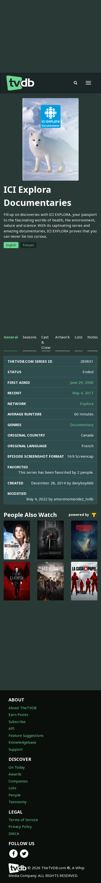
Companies (18, 781)
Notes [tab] (92, 337)
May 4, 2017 (82, 392)
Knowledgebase (22, 742)
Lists (12, 787)
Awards (15, 774)
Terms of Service (23, 819)
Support (16, 749)
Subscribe (17, 721)
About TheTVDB (23, 707)
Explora (86, 403)
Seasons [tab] (30, 337)
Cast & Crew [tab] (45, 342)
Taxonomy (18, 801)
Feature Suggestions (26, 735)
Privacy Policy (20, 826)
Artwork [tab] (62, 337)
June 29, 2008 (81, 382)
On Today (17, 767)
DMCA (14, 833)
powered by (83, 515)
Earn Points (18, 714)
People (15, 794)
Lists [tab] (79, 337)
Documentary (81, 424)
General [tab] (11, 337)
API (11, 728)
